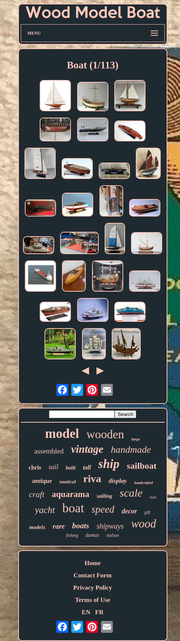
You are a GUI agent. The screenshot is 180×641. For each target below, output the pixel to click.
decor (129, 511)
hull (153, 497)
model (62, 433)
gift (147, 512)
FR (99, 612)
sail (53, 467)
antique (42, 480)
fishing (72, 535)
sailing (104, 496)
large (135, 439)
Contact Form (92, 575)
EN (86, 612)
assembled (48, 451)
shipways (110, 526)
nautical (67, 481)
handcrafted (143, 483)
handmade (131, 449)
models (37, 527)
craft (37, 494)
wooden (105, 434)
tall (87, 467)
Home (93, 563)
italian (113, 535)
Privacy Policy (92, 587)
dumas (92, 535)
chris (35, 467)
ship (109, 464)
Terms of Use (92, 599)
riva (92, 478)
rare (59, 526)
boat (73, 508)
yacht (45, 510)
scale (131, 493)
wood (143, 523)
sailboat (142, 466)
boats (80, 525)
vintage (87, 449)
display (118, 480)
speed (103, 509)
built (70, 468)
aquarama (70, 494)
